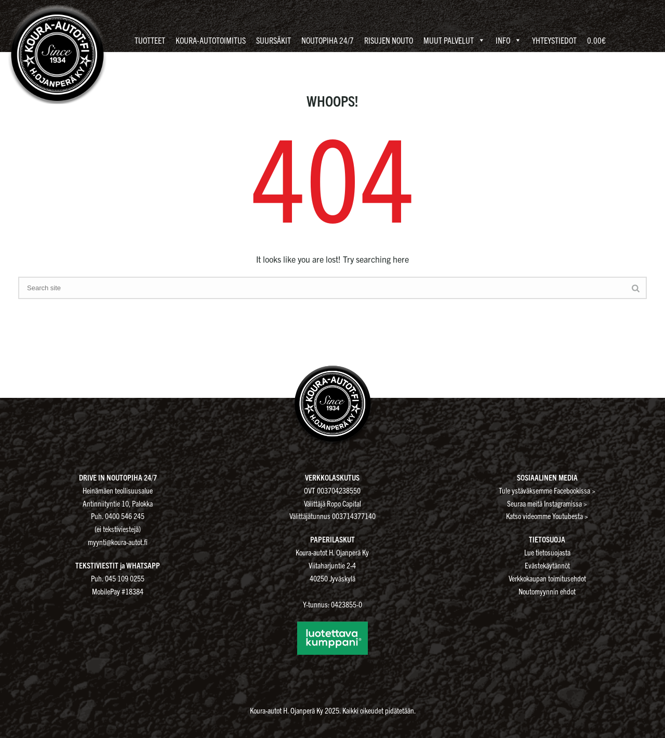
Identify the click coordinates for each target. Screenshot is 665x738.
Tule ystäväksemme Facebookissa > (547, 490)
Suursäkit (273, 40)
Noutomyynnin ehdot (547, 591)
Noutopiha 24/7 (327, 40)
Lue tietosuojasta (547, 552)
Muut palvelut (454, 40)
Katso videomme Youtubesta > (547, 516)
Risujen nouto (388, 40)
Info (509, 40)
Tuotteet (150, 40)
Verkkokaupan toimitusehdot (547, 578)
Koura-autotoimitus (211, 40)
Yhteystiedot (554, 40)
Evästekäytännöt (547, 565)
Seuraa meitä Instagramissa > (547, 503)
